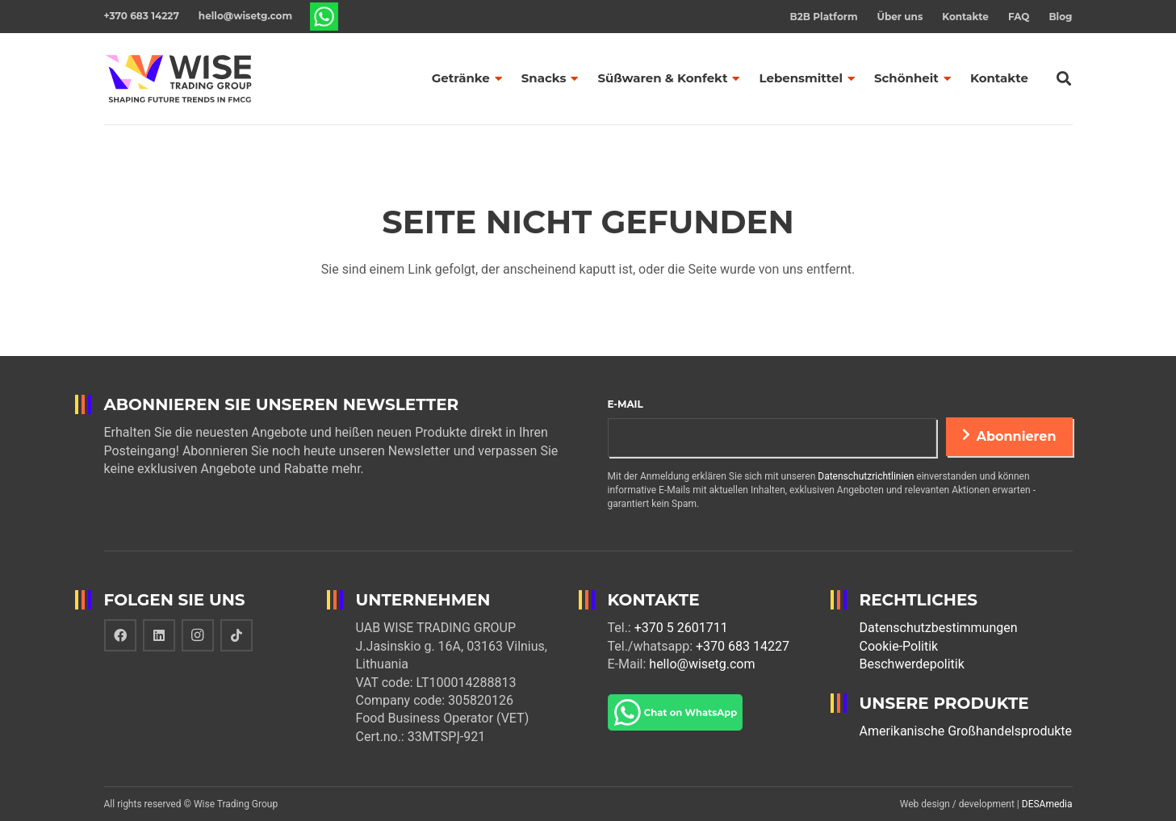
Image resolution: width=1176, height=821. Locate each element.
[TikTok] (236, 635)
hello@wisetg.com (702, 664)
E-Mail (625, 404)
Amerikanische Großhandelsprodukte (966, 731)
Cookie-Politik (899, 646)
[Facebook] (120, 635)
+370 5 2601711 (681, 627)
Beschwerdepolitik (912, 664)
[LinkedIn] (159, 635)
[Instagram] (198, 635)
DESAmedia (1047, 804)
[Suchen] (1064, 79)
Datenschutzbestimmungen (939, 627)
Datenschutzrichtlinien (866, 476)
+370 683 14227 (742, 646)
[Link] (324, 16)
